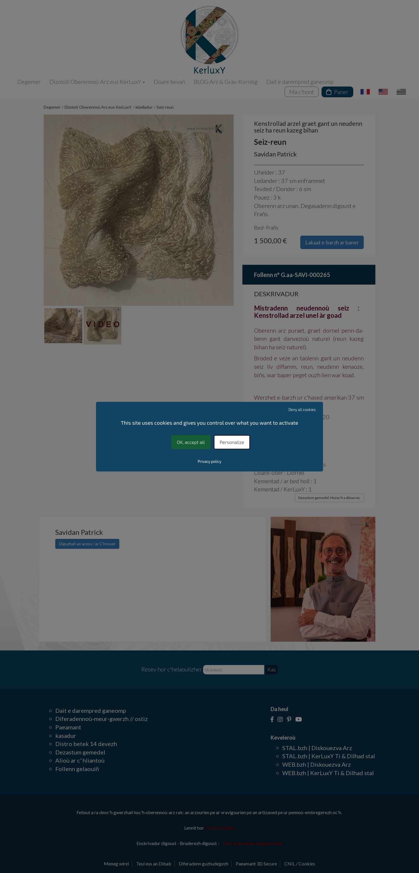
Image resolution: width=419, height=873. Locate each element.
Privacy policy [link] (209, 461)
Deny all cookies (302, 409)
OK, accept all (191, 442)
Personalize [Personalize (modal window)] (232, 442)
